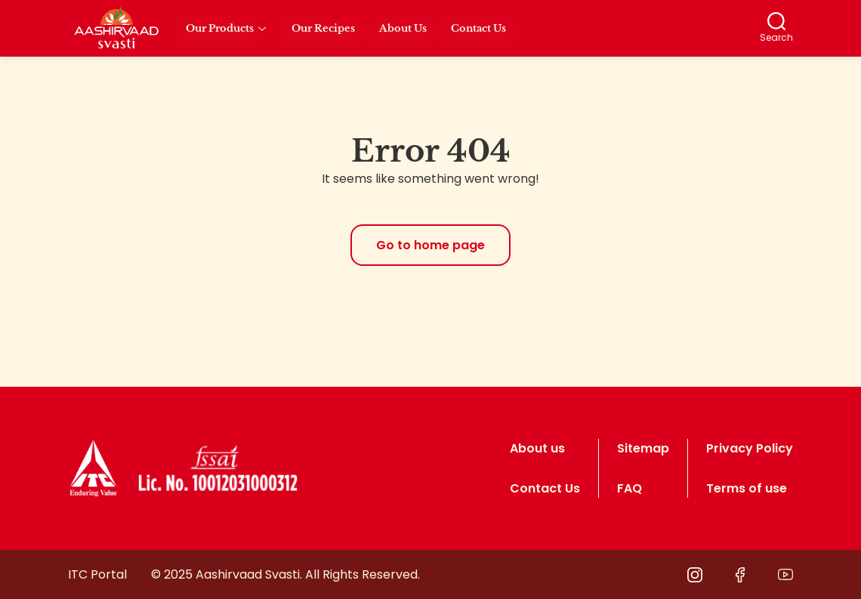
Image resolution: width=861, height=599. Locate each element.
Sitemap (643, 448)
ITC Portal (97, 574)
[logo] (93, 468)
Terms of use (746, 488)
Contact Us (545, 488)
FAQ (629, 488)
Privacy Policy (749, 448)
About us (537, 448)
